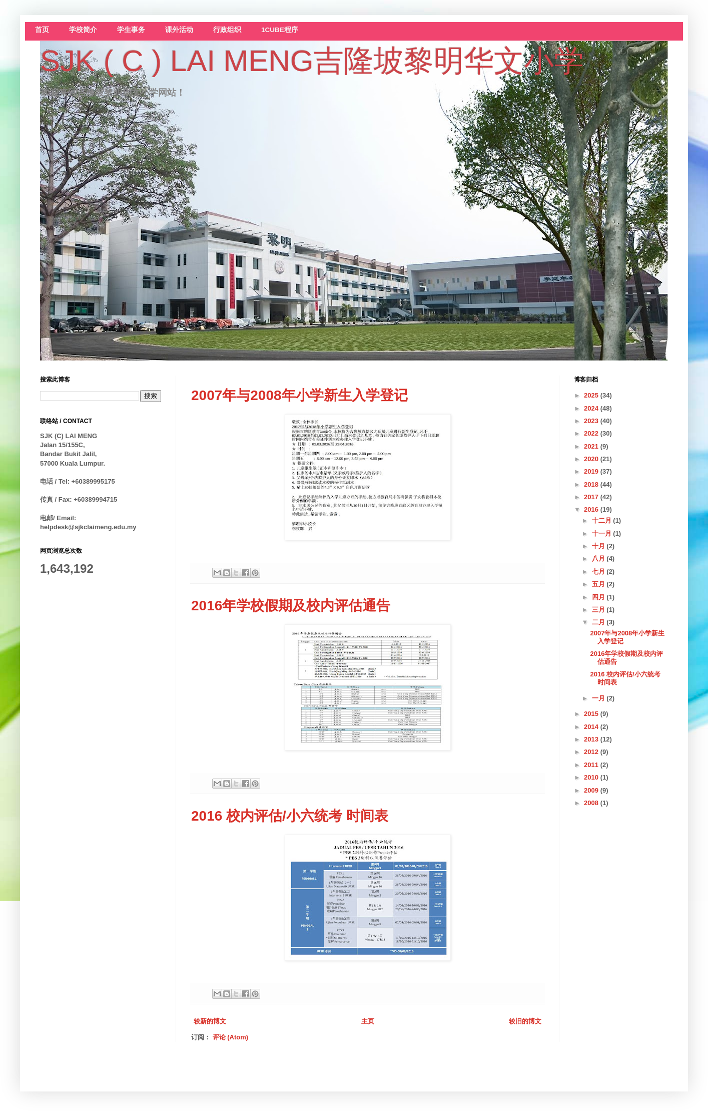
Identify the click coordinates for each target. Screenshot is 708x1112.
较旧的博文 (525, 1021)
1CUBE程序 (279, 30)
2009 (592, 790)
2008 (592, 803)
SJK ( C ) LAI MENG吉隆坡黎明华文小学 (312, 61)
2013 (592, 739)
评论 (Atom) (231, 1037)
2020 (592, 459)
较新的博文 (210, 1021)
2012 (592, 752)
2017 (592, 497)
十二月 (602, 520)
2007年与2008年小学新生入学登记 (299, 395)
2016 (592, 509)
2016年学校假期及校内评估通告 (290, 605)
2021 (592, 446)
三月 (599, 609)
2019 (592, 471)
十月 (599, 546)
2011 (592, 765)
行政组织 (227, 30)
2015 (592, 713)
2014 (592, 726)
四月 (599, 597)
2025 (592, 395)
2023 (592, 421)
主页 (367, 1021)
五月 (599, 584)
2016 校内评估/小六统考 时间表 (289, 816)
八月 (599, 558)
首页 (42, 30)
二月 (599, 622)
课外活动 (179, 30)
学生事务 (131, 30)
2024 (592, 408)
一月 (599, 698)
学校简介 (83, 30)
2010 (592, 777)
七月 (599, 571)
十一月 (602, 533)
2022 (592, 433)
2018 (592, 484)
